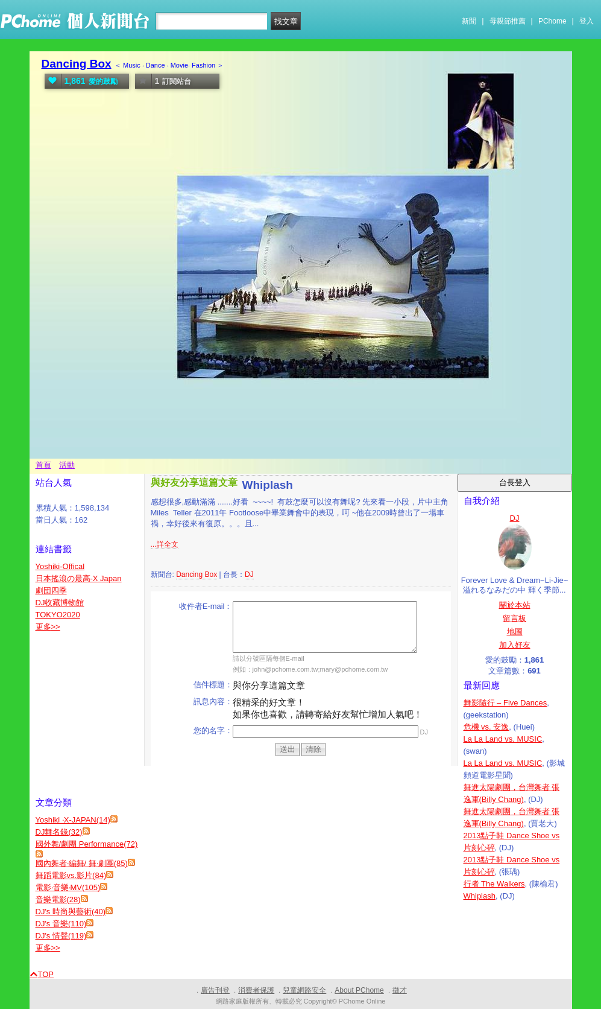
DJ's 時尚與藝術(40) (71, 911)
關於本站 (514, 605)
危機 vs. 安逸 (486, 726)
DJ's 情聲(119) (61, 935)
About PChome (359, 990)
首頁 (43, 464)
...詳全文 (164, 544)
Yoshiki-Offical (60, 566)
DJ (249, 574)
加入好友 (514, 644)
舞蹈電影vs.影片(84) (71, 875)
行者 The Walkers (494, 883)
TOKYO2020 (58, 614)
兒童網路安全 (304, 990)
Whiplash (480, 895)
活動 (67, 464)
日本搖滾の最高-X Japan (79, 578)
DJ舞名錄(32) (59, 831)
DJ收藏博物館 (60, 602)
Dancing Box (77, 63)
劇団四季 (51, 590)
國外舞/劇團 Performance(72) (87, 843)
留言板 (514, 618)
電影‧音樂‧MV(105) (68, 887)
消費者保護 (256, 990)
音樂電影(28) (58, 899)
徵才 (399, 990)
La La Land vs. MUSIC (503, 738)
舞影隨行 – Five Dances (505, 702)
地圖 (515, 631)
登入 (586, 21)
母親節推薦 (507, 21)
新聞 (469, 21)
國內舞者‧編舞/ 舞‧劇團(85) (82, 863)
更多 (48, 626)
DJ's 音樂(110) (61, 923)
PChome (552, 21)
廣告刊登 (215, 990)
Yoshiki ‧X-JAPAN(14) (73, 819)
